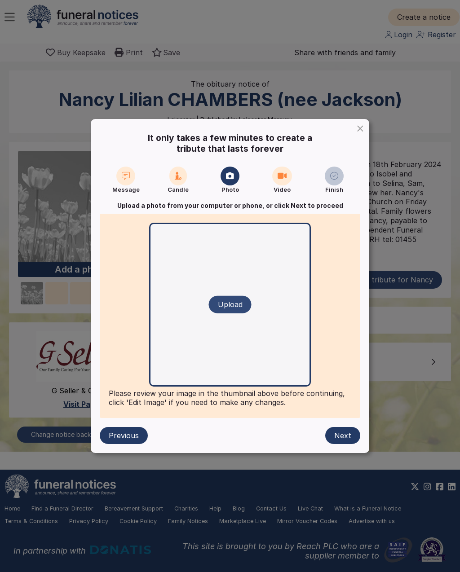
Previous (124, 435)
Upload (230, 304)
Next (342, 435)
